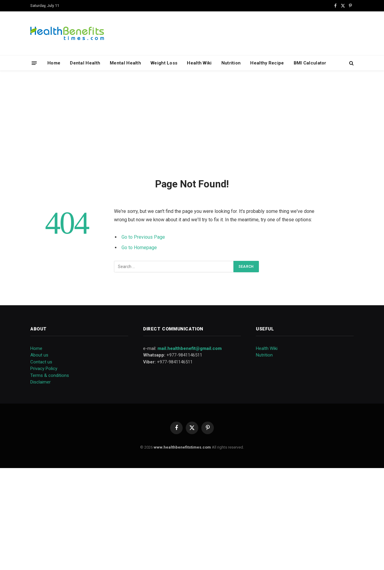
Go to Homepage (139, 247)
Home (53, 63)
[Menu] (34, 62)
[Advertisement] (192, 123)
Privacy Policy (43, 368)
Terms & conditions (49, 375)
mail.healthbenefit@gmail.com (190, 348)
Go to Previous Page (143, 237)
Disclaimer (40, 382)
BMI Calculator (310, 63)
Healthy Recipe (267, 63)
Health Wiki (199, 63)
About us (39, 355)
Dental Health (85, 63)
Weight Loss (164, 63)
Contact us (41, 362)
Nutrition (231, 63)
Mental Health (125, 63)
